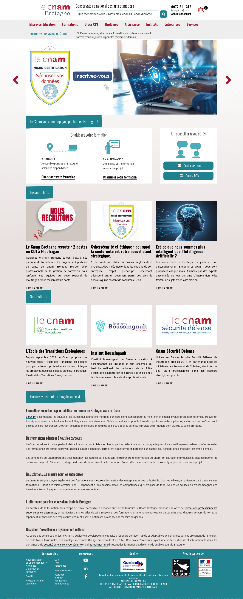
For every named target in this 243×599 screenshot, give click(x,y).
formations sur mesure (88, 480)
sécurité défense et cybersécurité (62, 544)
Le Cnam (31, 416)
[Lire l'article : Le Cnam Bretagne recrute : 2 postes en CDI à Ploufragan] (56, 246)
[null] (200, 9)
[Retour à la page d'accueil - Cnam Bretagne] (49, 9)
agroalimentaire (98, 544)
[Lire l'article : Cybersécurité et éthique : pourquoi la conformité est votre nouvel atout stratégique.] (121, 246)
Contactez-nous (189, 166)
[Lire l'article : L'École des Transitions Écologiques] (56, 345)
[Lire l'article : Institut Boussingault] (121, 346)
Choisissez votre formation (58, 177)
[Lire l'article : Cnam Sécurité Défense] (186, 345)
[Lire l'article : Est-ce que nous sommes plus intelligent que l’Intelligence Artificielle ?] (186, 246)
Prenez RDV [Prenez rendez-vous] (189, 176)
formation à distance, (93, 444)
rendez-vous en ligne (160, 462)
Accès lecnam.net (181, 14)
